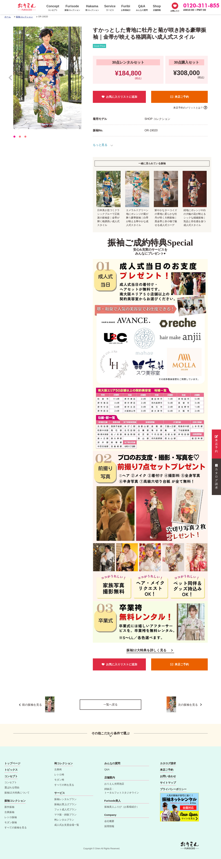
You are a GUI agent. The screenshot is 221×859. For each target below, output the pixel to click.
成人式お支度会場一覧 (66, 824)
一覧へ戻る (110, 704)
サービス (59, 792)
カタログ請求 (216, 476)
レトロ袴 (59, 774)
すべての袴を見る (64, 784)
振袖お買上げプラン (65, 804)
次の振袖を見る (187, 704)
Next (82, 79)
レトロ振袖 (10, 817)
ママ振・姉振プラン (65, 814)
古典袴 (58, 769)
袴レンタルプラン (64, 819)
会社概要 (109, 821)
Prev (12, 79)
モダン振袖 (10, 822)
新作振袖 (9, 807)
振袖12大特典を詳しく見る (146, 650)
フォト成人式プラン (65, 809)
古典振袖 (9, 812)
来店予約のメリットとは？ (188, 107)
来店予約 (216, 444)
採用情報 (109, 826)
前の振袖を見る (38, 704)
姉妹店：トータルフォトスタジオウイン (121, 790)
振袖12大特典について (17, 792)
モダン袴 (59, 779)
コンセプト (10, 782)
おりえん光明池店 (114, 783)
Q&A (107, 769)
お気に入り (174, 11)
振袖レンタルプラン (65, 799)
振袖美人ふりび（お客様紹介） (121, 806)
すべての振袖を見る (15, 827)
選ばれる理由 (11, 787)
